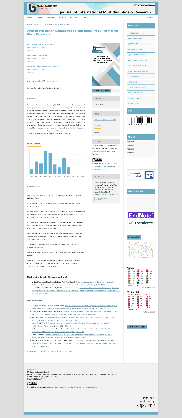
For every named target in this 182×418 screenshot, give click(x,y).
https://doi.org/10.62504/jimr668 (44, 81)
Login (83, 17)
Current (40, 17)
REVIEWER (133, 44)
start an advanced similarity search (49, 351)
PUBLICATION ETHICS (136, 55)
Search (149, 17)
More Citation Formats (102, 199)
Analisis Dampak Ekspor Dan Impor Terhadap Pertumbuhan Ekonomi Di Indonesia (75, 335)
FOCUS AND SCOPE (135, 33)
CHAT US (131, 137)
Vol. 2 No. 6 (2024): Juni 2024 (54, 24)
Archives (51, 17)
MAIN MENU (133, 26)
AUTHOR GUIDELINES (136, 87)
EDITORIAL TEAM (135, 38)
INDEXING (132, 82)
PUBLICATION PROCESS (137, 60)
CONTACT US (133, 104)
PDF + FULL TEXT (102, 91)
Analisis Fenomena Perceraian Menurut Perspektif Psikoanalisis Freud (66, 323)
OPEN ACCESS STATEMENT (138, 66)
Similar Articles (34, 301)
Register (74, 17)
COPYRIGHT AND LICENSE (138, 71)
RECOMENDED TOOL (136, 191)
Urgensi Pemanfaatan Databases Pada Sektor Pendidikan (92, 329)
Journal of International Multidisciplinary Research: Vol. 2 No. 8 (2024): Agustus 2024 (82, 309)
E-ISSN (130, 111)
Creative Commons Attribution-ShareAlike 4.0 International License (104, 166)
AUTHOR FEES (134, 98)
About (62, 17)
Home (29, 17)
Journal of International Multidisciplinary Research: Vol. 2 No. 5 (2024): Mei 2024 (76, 285)
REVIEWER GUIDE (135, 49)
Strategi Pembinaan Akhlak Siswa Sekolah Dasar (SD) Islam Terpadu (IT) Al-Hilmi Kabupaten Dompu (73, 317)
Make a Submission (136, 327)
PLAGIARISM (133, 76)
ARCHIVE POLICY (135, 93)
